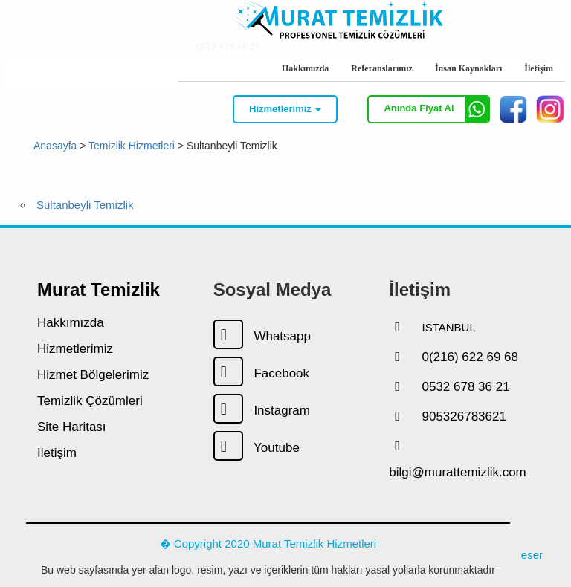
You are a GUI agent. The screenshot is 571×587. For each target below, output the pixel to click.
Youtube (256, 448)
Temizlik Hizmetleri (131, 145)
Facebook (261, 373)
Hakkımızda (305, 68)
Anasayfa (55, 145)
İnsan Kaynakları (468, 68)
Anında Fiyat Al (436, 109)
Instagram (261, 410)
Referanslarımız (382, 68)
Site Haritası (71, 427)
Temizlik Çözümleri (90, 401)
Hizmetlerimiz (75, 349)
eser (532, 554)
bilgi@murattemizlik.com (457, 472)
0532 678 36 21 (224, 67)
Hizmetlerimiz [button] (285, 108)
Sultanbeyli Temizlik (85, 204)
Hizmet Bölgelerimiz (93, 375)
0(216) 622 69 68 (470, 357)
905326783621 (464, 416)
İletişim (538, 68)
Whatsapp (262, 336)
